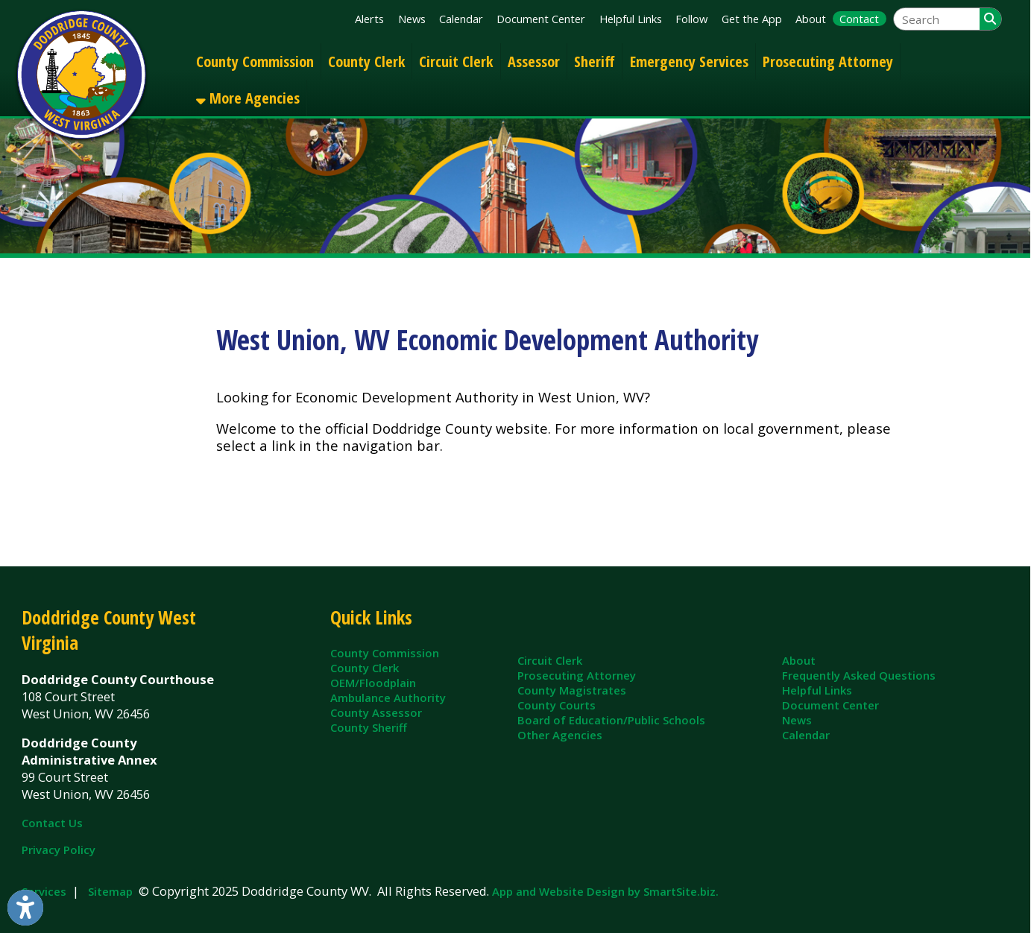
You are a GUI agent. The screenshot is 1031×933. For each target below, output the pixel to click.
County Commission (255, 61)
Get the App (752, 18)
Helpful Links (630, 18)
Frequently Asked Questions (859, 675)
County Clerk (366, 61)
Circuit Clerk (456, 61)
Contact (859, 18)
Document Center (540, 18)
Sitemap (110, 891)
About (810, 18)
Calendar (461, 18)
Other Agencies (559, 734)
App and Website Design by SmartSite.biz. (605, 891)
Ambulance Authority (388, 697)
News (412, 18)
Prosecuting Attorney (828, 61)
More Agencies (248, 97)
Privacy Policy (58, 849)
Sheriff (594, 61)
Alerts (369, 18)
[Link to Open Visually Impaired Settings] (25, 908)
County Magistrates (571, 690)
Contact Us (52, 822)
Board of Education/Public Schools (611, 719)
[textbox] (937, 19)
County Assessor (376, 712)
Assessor (534, 61)
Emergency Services (689, 61)
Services (44, 891)
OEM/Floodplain (373, 682)
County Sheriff (368, 727)
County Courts (556, 705)
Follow (691, 18)
